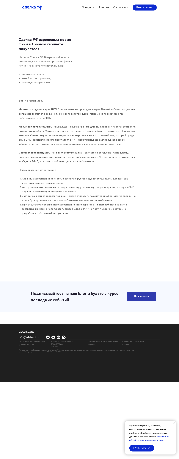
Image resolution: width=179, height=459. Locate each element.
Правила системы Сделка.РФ (57, 346)
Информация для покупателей (133, 341)
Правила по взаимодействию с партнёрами (62, 342)
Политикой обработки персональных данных (149, 438)
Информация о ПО (94, 345)
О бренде (125, 345)
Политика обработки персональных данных (103, 341)
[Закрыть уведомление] (173, 423)
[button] (88, 7)
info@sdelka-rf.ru (29, 337)
